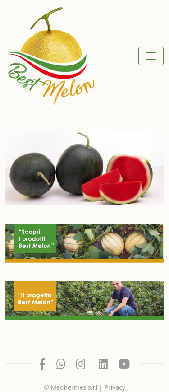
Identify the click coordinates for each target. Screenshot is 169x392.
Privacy (114, 387)
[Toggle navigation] (151, 56)
